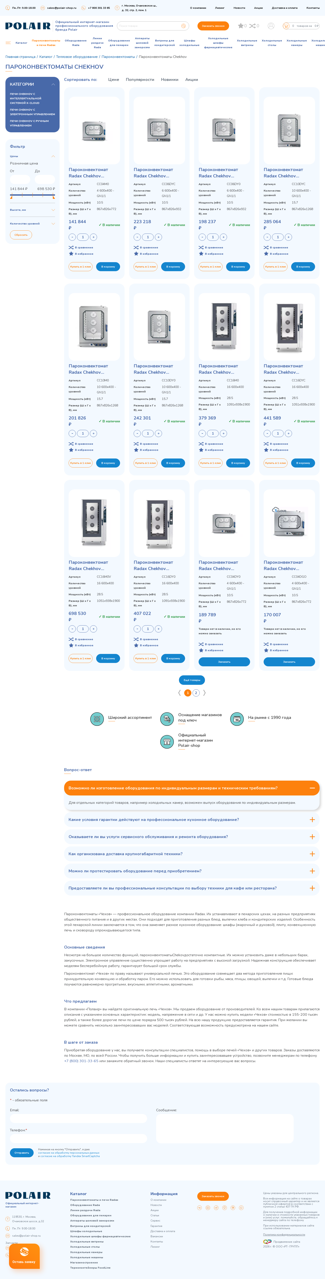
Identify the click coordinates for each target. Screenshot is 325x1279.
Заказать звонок (213, 26)
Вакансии (157, 1236)
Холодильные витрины (247, 43)
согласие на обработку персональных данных (68, 1153)
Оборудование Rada (76, 43)
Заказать (224, 662)
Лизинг (220, 8)
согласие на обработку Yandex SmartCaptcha (70, 1156)
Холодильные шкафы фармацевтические (218, 43)
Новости (239, 8)
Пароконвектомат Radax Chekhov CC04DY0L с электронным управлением (218, 565)
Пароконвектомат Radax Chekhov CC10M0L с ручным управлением (90, 369)
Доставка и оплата (284, 8)
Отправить (21, 1153)
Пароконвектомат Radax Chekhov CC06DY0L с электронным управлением (218, 173)
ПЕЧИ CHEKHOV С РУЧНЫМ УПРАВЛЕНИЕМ (29, 123)
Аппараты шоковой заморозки (142, 43)
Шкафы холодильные (189, 43)
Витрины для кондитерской (164, 43)
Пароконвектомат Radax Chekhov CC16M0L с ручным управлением (220, 369)
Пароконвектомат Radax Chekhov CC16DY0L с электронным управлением (153, 565)
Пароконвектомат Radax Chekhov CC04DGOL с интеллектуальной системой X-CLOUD (285, 565)
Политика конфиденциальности (284, 1234)
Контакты (313, 8)
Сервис (155, 1220)
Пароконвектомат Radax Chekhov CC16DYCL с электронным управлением (283, 369)
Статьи (155, 1215)
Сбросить (21, 235)
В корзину (108, 266)
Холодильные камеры (297, 43)
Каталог (78, 1193)
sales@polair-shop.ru (61, 8)
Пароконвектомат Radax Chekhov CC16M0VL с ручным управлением (91, 565)
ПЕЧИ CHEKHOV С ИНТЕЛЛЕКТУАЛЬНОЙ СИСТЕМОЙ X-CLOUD (25, 98)
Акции (258, 8)
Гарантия (156, 1226)
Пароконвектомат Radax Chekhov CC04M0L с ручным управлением (90, 173)
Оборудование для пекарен (119, 43)
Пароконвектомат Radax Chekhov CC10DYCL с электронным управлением (283, 173)
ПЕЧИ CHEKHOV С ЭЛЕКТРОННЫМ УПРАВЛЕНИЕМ (32, 112)
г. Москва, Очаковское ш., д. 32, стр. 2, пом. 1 (139, 8)
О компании (198, 8)
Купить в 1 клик (80, 266)
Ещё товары (192, 680)
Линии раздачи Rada (97, 43)
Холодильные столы (272, 43)
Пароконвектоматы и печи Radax (46, 43)
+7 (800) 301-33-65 (81, 1061)
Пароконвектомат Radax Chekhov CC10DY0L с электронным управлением (153, 369)
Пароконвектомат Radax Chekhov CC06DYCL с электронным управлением (153, 173)
